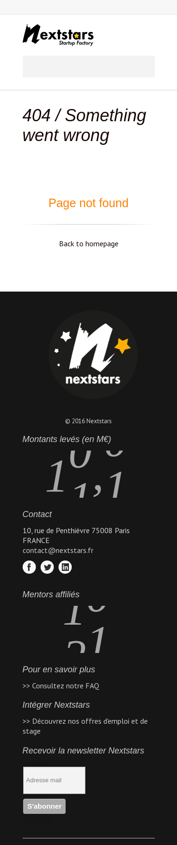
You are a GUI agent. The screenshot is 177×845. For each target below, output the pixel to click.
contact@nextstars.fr (58, 550)
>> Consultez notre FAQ (61, 685)
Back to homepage (88, 243)
